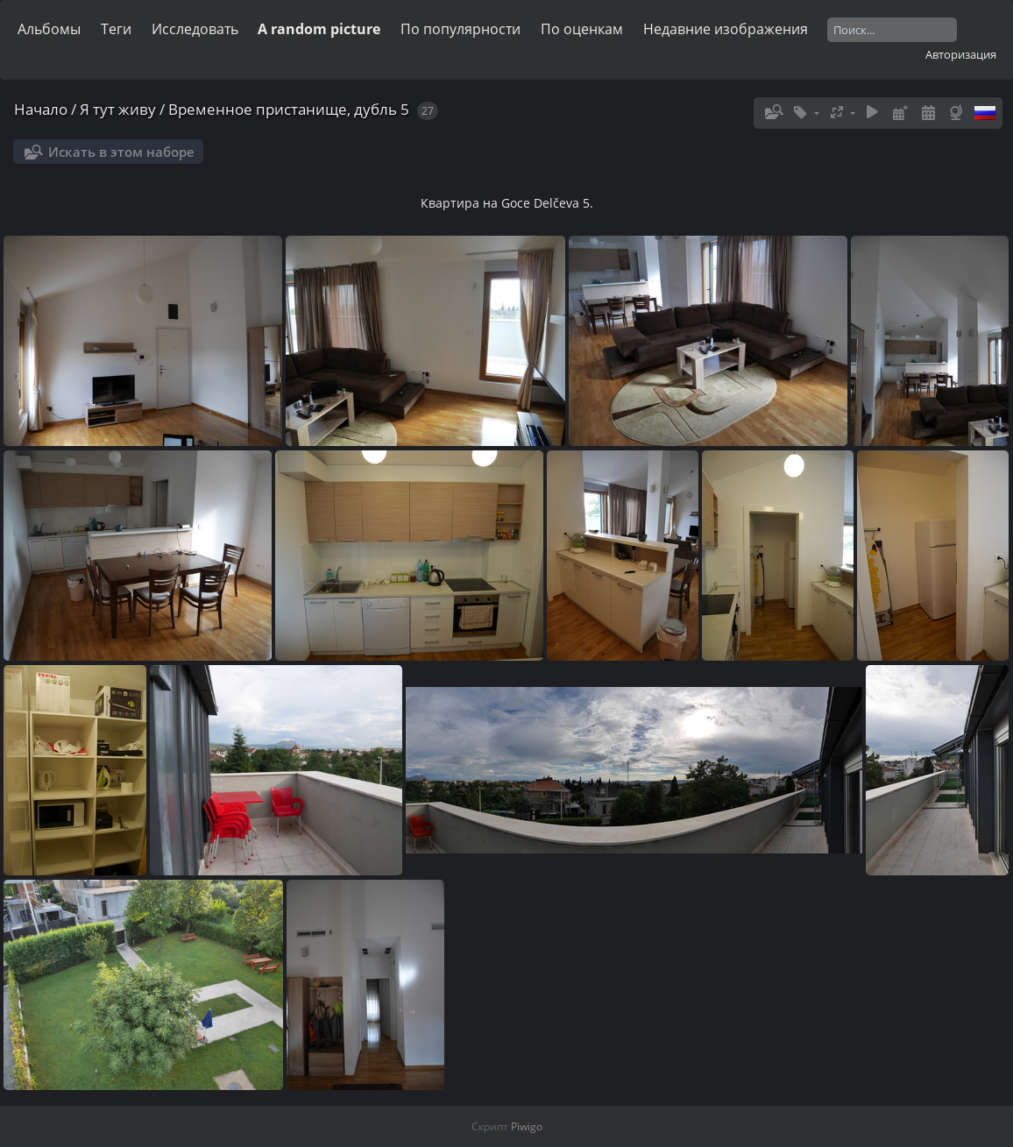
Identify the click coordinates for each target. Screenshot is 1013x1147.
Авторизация (960, 54)
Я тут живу (118, 109)
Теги (116, 29)
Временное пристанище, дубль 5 (288, 109)
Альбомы (49, 29)
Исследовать (195, 29)
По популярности (460, 29)
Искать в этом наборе (121, 151)
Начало (40, 109)
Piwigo (526, 1126)
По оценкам (582, 29)
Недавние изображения (725, 29)
